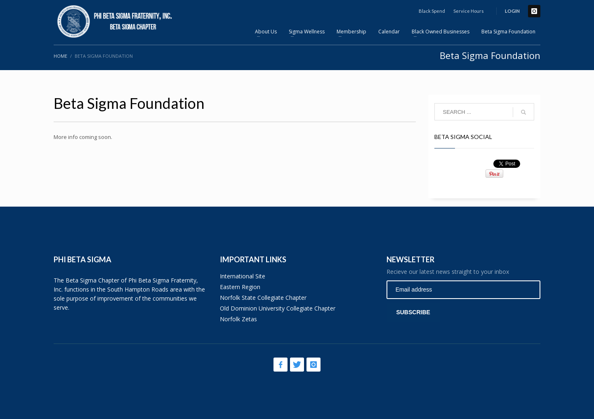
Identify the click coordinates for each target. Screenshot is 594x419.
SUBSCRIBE (413, 312)
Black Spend (432, 11)
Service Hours (468, 11)
